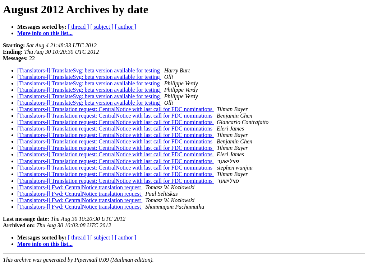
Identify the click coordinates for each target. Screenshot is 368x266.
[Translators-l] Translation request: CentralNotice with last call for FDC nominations (115, 109)
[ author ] (126, 27)
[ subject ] (102, 27)
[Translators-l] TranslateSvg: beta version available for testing (89, 70)
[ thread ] (78, 27)
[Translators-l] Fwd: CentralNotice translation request (79, 187)
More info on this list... (45, 33)
